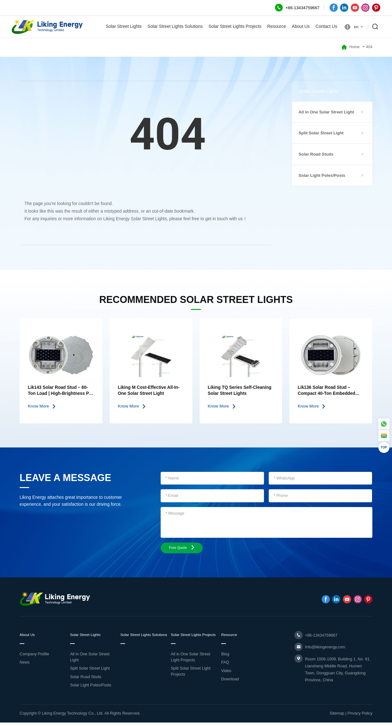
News (25, 666)
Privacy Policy (360, 717)
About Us (301, 26)
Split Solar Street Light (90, 672)
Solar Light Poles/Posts (90, 688)
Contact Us (326, 26)
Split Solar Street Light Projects (190, 681)
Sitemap (337, 717)
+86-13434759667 (321, 637)
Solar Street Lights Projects (235, 26)
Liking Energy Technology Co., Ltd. (72, 717)
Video (226, 674)
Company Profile (34, 657)
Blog (225, 657)
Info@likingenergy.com (325, 649)
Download (230, 682)
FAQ (225, 666)
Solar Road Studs (85, 680)
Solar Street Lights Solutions (174, 26)
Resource (276, 26)
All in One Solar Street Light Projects (190, 666)
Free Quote (184, 548)
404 (369, 47)
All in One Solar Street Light (90, 660)
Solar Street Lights (124, 26)
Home (354, 47)
